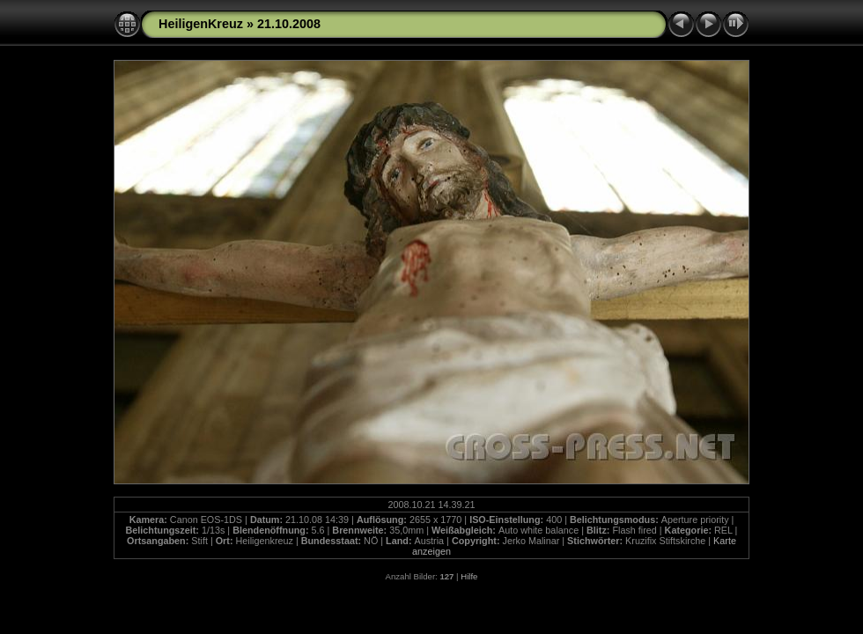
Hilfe (469, 576)
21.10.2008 (289, 24)
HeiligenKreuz (201, 24)
